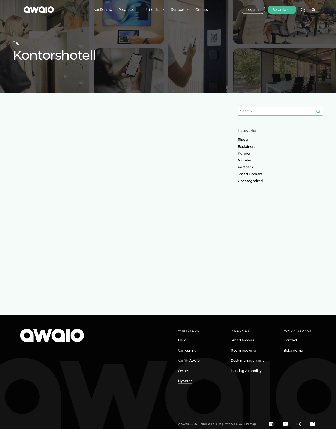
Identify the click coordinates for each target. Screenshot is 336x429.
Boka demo (293, 350)
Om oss (184, 371)
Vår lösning (187, 350)
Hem (182, 340)
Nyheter (245, 160)
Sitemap (250, 424)
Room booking (243, 350)
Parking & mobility (246, 371)
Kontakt (290, 340)
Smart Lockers (250, 174)
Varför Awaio (189, 360)
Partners (245, 167)
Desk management (247, 360)
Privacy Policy (233, 424)
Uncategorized (250, 181)
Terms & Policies (210, 424)
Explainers (246, 147)
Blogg (243, 140)
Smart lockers (242, 340)
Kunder (244, 153)
